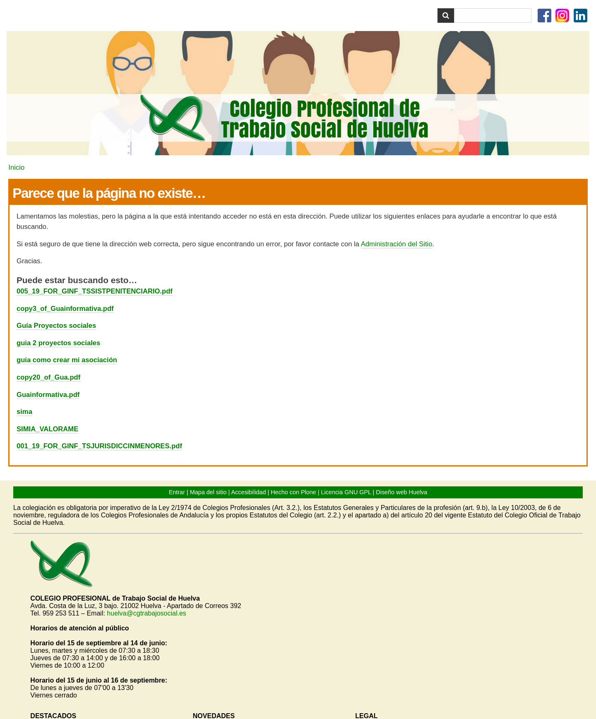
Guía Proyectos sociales (56, 325)
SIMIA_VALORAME (47, 429)
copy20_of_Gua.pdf (48, 377)
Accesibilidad (248, 492)
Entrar (177, 492)
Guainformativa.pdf (48, 395)
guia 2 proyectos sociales (58, 343)
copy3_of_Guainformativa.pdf (65, 309)
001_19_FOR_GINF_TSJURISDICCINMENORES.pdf (99, 446)
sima (24, 412)
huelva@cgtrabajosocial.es (146, 613)
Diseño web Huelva (401, 492)
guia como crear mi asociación (67, 360)
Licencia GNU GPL (346, 492)
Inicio (16, 167)
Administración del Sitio (397, 244)
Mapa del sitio (208, 492)
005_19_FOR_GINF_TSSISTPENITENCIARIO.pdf (95, 291)
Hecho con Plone (293, 492)
